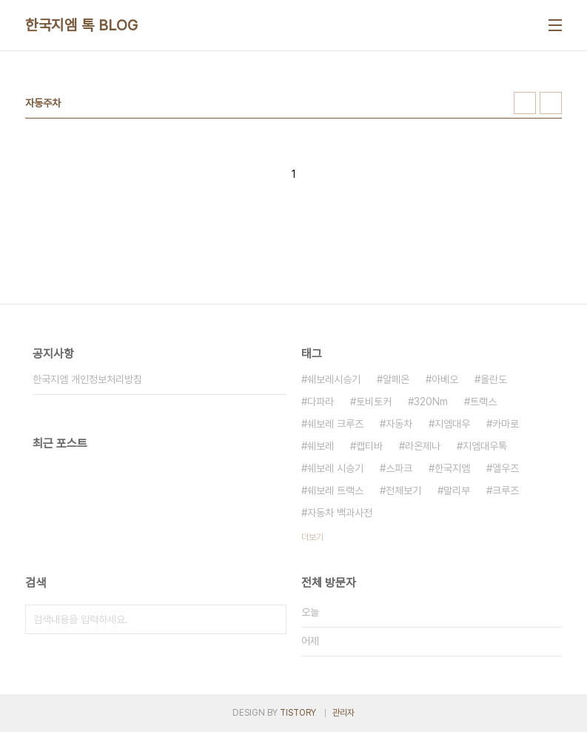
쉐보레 (320, 446)
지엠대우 (452, 424)
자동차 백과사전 (339, 513)
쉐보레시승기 (333, 379)
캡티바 (369, 446)
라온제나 (422, 446)
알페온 (396, 379)
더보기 (312, 537)
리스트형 (551, 103)
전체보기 (403, 490)
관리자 (343, 713)
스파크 (399, 468)
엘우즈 (505, 468)
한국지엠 (452, 468)
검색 (272, 619)
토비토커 (374, 401)
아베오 (445, 379)
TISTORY (298, 713)
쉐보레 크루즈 (335, 424)
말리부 (456, 490)
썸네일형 (525, 103)
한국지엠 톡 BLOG (81, 25)
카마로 (505, 424)
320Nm (431, 401)
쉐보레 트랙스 (335, 490)
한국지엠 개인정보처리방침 (87, 379)
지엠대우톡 (485, 446)
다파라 (320, 401)
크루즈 (505, 490)
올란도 (493, 379)
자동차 (399, 424)
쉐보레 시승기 (335, 468)
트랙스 (483, 401)
